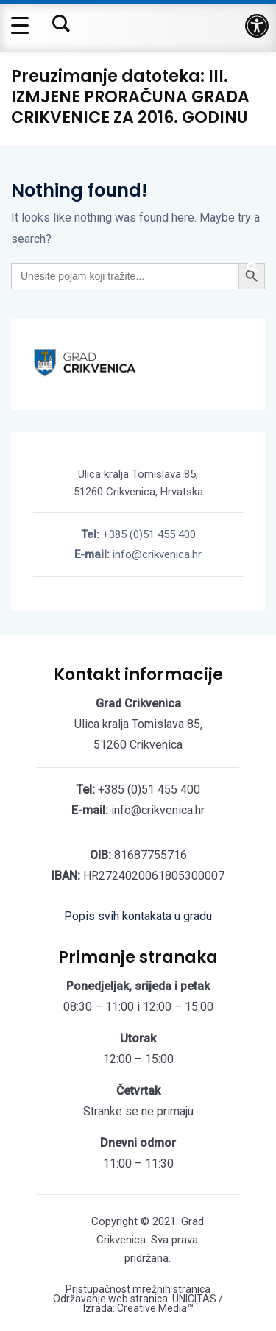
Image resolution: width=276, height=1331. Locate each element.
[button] (257, 26)
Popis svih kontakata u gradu (138, 916)
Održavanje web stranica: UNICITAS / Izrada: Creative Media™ (138, 1303)
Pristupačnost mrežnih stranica (138, 1289)
